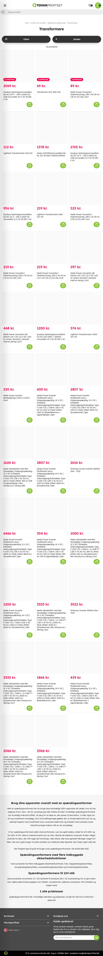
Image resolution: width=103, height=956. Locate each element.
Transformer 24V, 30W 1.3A (48, 92)
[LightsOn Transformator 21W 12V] (18, 127)
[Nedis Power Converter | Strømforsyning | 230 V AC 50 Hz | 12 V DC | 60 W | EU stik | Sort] (51, 247)
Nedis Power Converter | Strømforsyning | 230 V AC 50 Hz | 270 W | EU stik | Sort (85, 216)
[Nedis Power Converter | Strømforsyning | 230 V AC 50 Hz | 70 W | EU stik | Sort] (18, 247)
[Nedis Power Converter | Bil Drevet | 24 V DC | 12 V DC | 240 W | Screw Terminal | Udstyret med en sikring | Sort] (18, 308)
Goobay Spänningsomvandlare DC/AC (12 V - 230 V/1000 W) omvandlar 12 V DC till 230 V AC (17, 216)
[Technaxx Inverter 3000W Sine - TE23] (85, 584)
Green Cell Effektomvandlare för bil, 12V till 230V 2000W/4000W (51, 154)
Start (26, 23)
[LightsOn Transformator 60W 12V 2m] (51, 188)
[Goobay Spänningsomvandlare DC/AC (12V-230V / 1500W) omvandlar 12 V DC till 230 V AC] (51, 308)
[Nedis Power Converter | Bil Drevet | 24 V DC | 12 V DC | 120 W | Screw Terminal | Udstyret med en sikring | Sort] (85, 247)
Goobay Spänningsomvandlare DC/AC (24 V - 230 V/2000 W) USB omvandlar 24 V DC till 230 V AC (17, 96)
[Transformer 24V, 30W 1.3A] (51, 66)
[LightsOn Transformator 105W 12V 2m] (85, 308)
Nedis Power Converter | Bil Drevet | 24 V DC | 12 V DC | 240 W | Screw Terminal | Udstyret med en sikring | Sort (17, 338)
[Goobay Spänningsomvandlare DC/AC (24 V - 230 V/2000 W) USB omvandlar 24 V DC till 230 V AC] (18, 66)
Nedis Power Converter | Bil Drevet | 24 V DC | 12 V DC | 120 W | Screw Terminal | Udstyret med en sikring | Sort (84, 277)
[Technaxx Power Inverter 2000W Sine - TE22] (85, 443)
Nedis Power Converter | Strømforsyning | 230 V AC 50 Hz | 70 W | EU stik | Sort (17, 275)
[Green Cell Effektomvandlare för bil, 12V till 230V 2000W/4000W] (51, 127)
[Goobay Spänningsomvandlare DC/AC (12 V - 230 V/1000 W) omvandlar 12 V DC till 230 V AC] (18, 188)
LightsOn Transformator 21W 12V (18, 153)
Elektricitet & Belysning (56, 23)
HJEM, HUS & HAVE (38, 23)
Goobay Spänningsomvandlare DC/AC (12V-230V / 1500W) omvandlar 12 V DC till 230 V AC (51, 336)
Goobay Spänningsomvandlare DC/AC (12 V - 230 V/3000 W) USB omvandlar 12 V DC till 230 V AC (84, 157)
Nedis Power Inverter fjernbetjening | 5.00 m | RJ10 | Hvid (16, 398)
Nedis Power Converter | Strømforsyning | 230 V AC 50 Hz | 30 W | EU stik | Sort (85, 94)
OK (96, 937)
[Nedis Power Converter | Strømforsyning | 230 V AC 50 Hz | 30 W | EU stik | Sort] (85, 66)
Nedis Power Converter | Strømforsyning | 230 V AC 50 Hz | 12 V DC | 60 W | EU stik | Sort (51, 275)
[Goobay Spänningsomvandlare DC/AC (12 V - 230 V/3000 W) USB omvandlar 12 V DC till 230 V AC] (85, 127)
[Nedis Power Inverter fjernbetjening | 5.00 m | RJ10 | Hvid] (18, 370)
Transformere (72, 23)
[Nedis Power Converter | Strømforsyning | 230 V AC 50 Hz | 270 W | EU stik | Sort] (85, 188)
